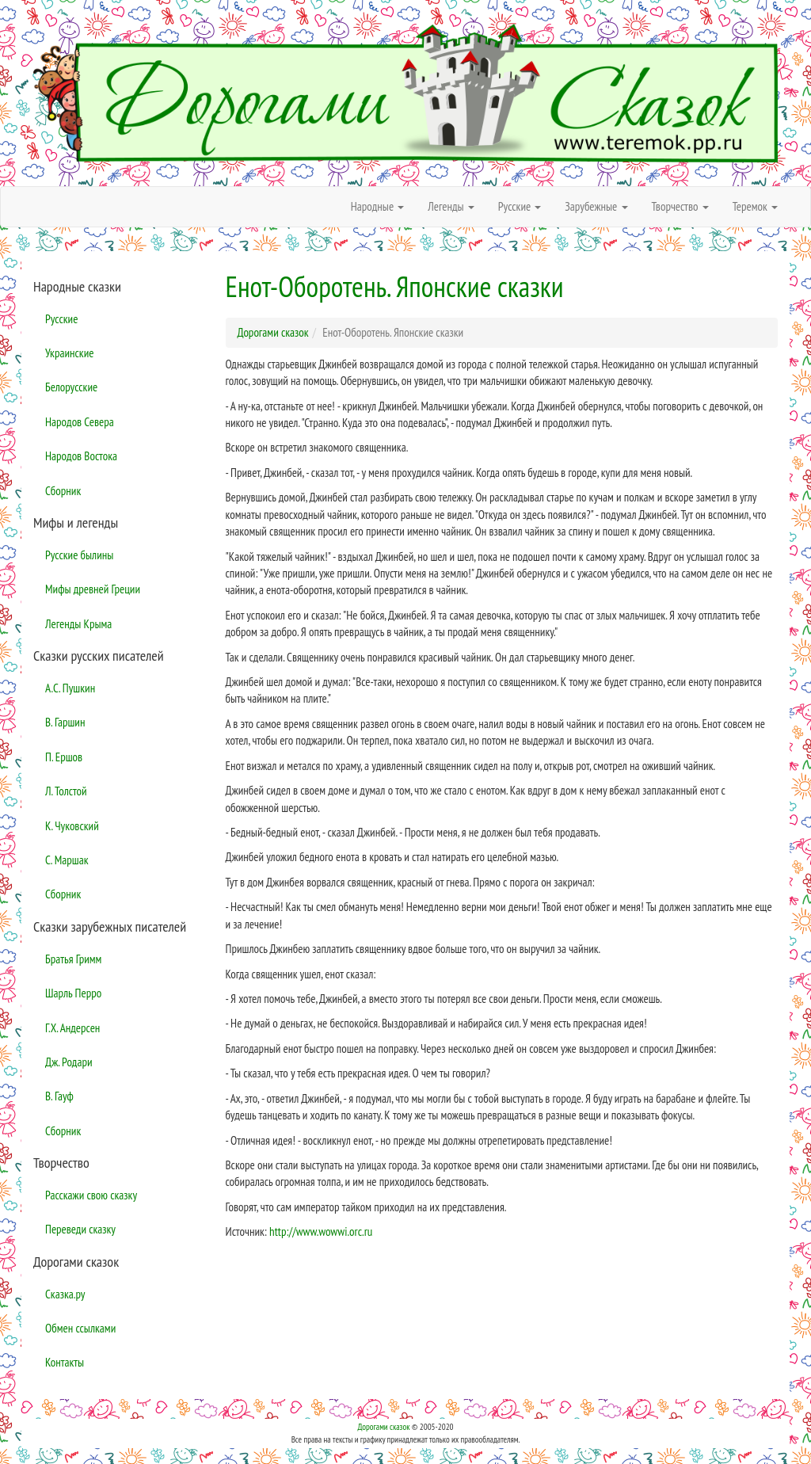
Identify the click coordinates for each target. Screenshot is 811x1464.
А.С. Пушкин (70, 688)
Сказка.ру (65, 1294)
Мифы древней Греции (92, 589)
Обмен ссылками (80, 1328)
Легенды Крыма (78, 623)
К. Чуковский (72, 825)
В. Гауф (59, 1096)
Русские (61, 318)
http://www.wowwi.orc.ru (320, 1231)
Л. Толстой (66, 791)
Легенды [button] (451, 206)
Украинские (69, 352)
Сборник (63, 490)
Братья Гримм (73, 958)
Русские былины (79, 554)
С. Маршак (67, 859)
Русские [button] (520, 206)
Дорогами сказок (383, 1426)
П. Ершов (63, 756)
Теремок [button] (755, 206)
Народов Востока (81, 455)
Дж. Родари (69, 1061)
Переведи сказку (80, 1229)
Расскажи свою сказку (91, 1195)
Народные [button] (378, 206)
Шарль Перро (73, 993)
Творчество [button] (680, 206)
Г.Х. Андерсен (72, 1027)
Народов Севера (79, 421)
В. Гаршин (65, 722)
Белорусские (71, 387)
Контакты (64, 1362)
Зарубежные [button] (596, 206)
